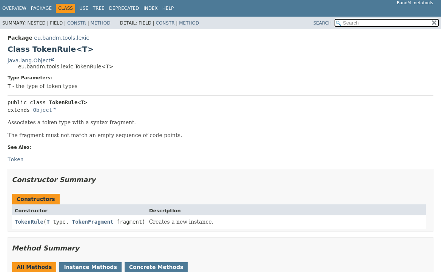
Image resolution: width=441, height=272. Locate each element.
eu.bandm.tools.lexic (61, 38)
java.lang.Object (29, 60)
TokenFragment (93, 222)
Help (168, 8)
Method (101, 23)
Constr (76, 23)
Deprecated (124, 8)
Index (150, 8)
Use (83, 8)
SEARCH (322, 23)
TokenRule (29, 222)
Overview (14, 8)
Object (42, 110)
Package (41, 8)
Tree (99, 8)
